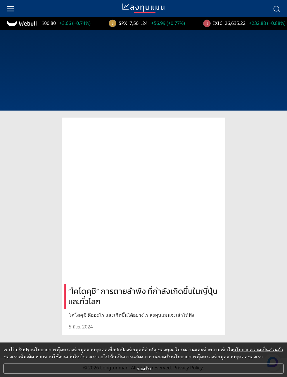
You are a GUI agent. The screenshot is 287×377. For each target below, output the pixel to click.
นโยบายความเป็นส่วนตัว (258, 349)
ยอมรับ (143, 368)
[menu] (10, 8)
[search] (276, 8)
